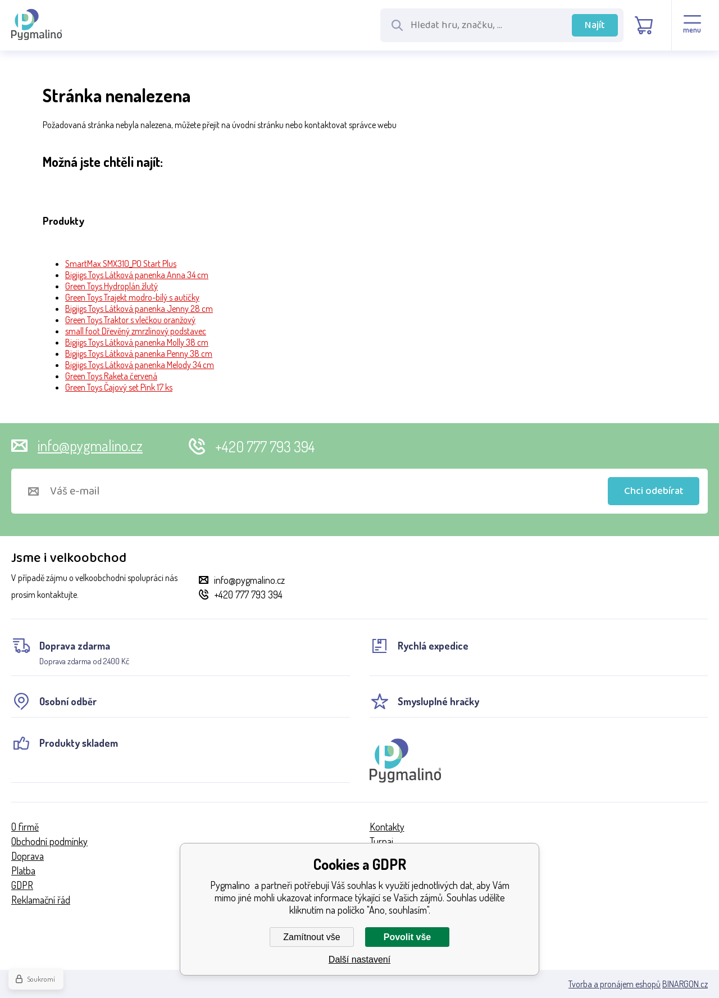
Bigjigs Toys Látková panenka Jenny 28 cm (139, 308)
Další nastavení (359, 959)
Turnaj (381, 841)
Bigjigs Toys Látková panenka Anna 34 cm (136, 274)
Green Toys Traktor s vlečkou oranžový (130, 319)
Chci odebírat (654, 491)
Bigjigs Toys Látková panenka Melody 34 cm (139, 364)
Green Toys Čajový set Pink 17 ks (118, 387)
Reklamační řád (40, 899)
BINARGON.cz (685, 984)
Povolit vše (407, 937)
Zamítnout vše (311, 937)
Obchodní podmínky (49, 841)
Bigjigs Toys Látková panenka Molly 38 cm (136, 342)
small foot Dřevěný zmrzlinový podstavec (135, 331)
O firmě (25, 826)
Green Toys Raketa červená (111, 376)
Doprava (27, 856)
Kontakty (387, 826)
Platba (23, 870)
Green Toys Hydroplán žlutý (111, 286)
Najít (595, 25)
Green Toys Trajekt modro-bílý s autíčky (132, 297)
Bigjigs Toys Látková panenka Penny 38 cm (138, 353)
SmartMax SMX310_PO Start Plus (120, 263)
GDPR (22, 885)
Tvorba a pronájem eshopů (614, 984)
